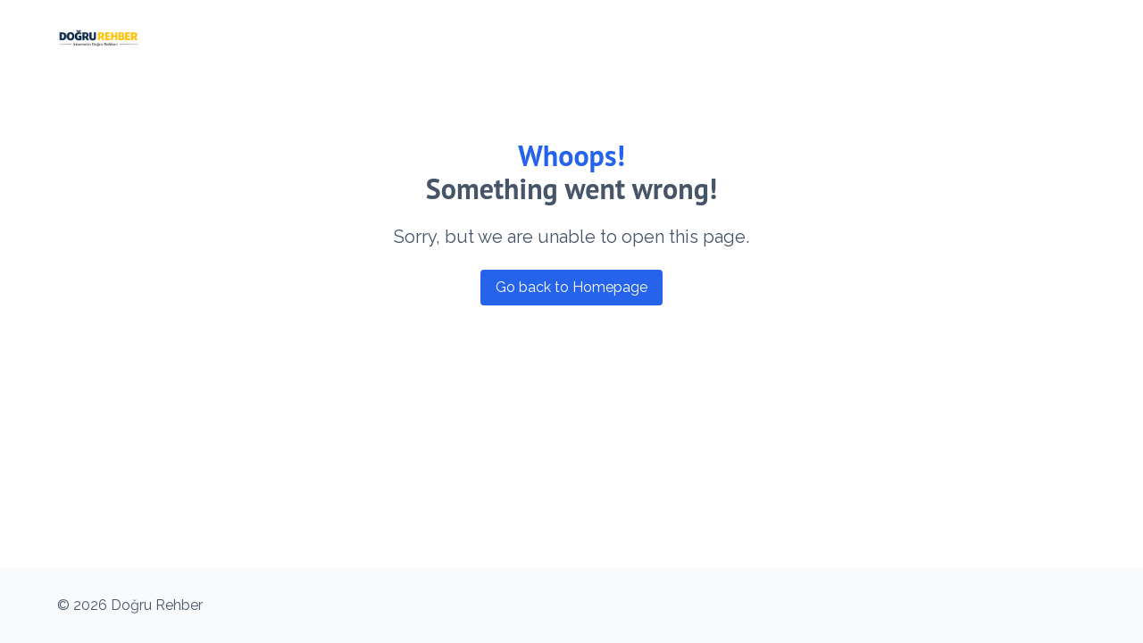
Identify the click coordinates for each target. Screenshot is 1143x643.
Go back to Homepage (571, 287)
